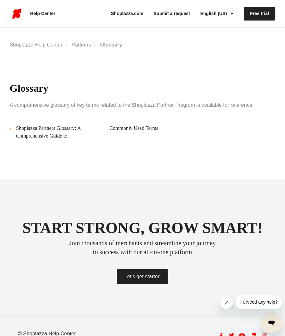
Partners (81, 44)
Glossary (111, 44)
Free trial (259, 13)
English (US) (214, 13)
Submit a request (172, 13)
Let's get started (142, 276)
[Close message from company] (226, 302)
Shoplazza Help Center (36, 44)
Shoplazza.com (127, 13)
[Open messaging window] (271, 322)
